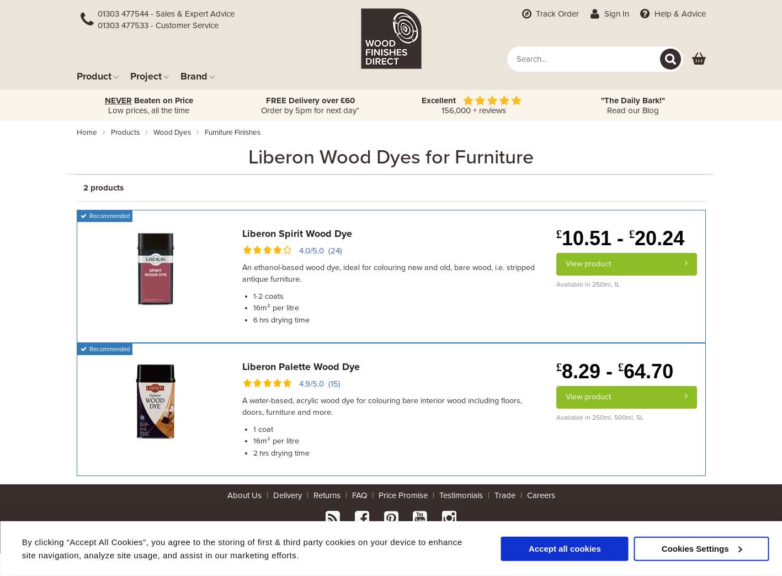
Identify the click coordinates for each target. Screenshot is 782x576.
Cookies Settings (702, 548)
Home (87, 132)
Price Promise (403, 495)
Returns (327, 495)
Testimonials (461, 495)
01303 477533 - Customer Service (158, 25)
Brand (197, 76)
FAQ (359, 495)
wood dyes (172, 132)
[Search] (670, 59)
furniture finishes (232, 132)
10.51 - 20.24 (620, 238)
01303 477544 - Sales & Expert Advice (166, 14)
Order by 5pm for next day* (310, 105)
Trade (504, 495)
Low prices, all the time (149, 105)
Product (98, 76)
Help (672, 14)
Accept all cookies (565, 548)
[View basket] (699, 59)
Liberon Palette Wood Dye (301, 367)
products (125, 132)
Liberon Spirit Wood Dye (297, 234)
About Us (244, 495)
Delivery (287, 495)
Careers (541, 495)
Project (149, 76)
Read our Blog (633, 105)
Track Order (549, 14)
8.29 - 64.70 (614, 371)
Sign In (608, 14)
